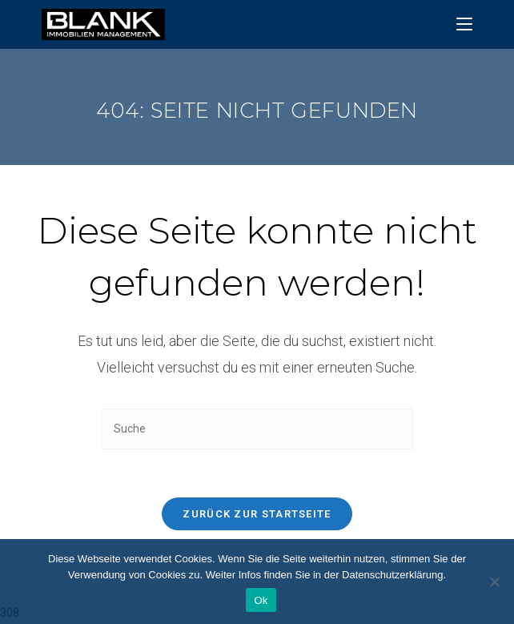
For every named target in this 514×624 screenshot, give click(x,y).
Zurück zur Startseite (257, 514)
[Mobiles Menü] (464, 24)
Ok (260, 600)
